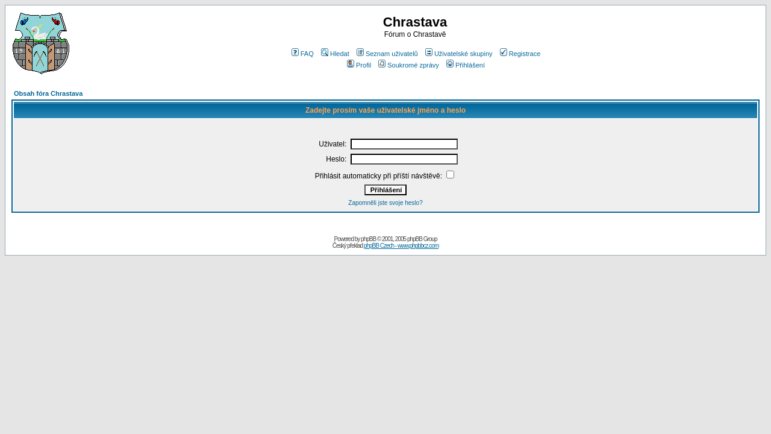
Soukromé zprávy (408, 65)
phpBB (368, 239)
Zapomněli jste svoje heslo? (385, 203)
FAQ (303, 53)
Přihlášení (465, 65)
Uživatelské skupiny (459, 53)
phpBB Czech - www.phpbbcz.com (401, 245)
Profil (359, 65)
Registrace (520, 53)
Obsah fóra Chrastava (48, 93)
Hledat (335, 53)
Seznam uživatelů (387, 53)
